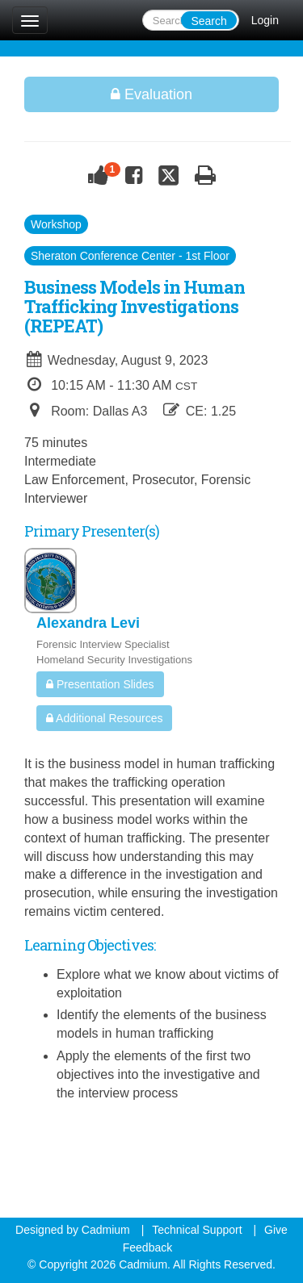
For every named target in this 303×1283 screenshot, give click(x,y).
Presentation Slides (100, 684)
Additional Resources (104, 718)
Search (208, 21)
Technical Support (197, 1229)
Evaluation (151, 94)
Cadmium (106, 1229)
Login (265, 20)
